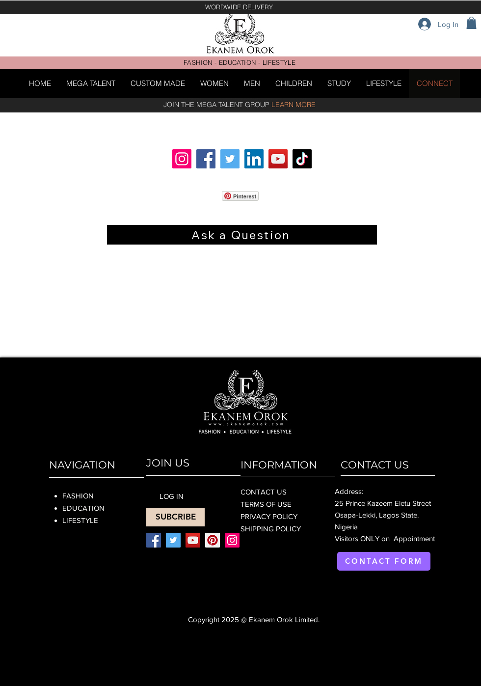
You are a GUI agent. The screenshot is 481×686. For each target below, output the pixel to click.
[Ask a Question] (242, 235)
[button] (471, 23)
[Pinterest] (212, 540)
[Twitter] (230, 158)
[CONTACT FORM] (383, 561)
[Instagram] (181, 158)
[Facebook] (205, 158)
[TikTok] (302, 158)
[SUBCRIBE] (175, 517)
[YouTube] (278, 158)
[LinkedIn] (254, 158)
